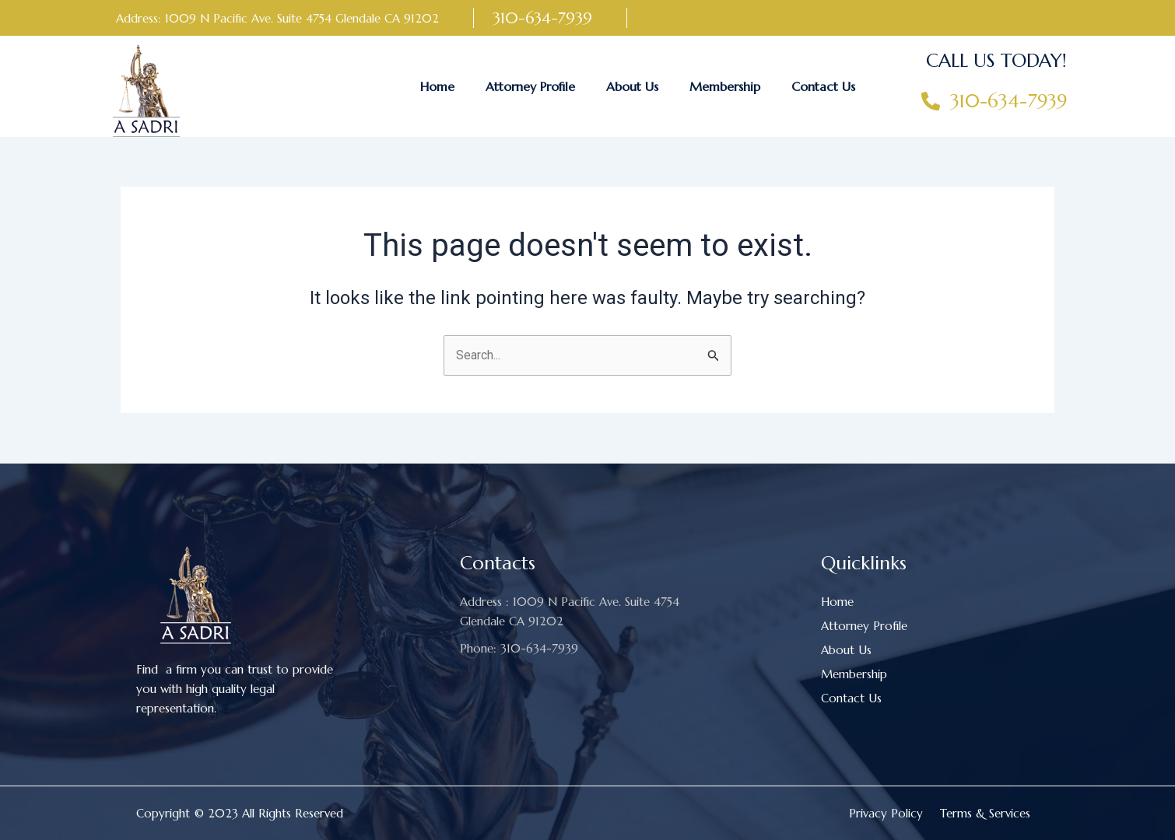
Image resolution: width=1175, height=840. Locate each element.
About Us (632, 86)
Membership (724, 86)
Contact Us (823, 86)
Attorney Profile (530, 86)
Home (437, 86)
